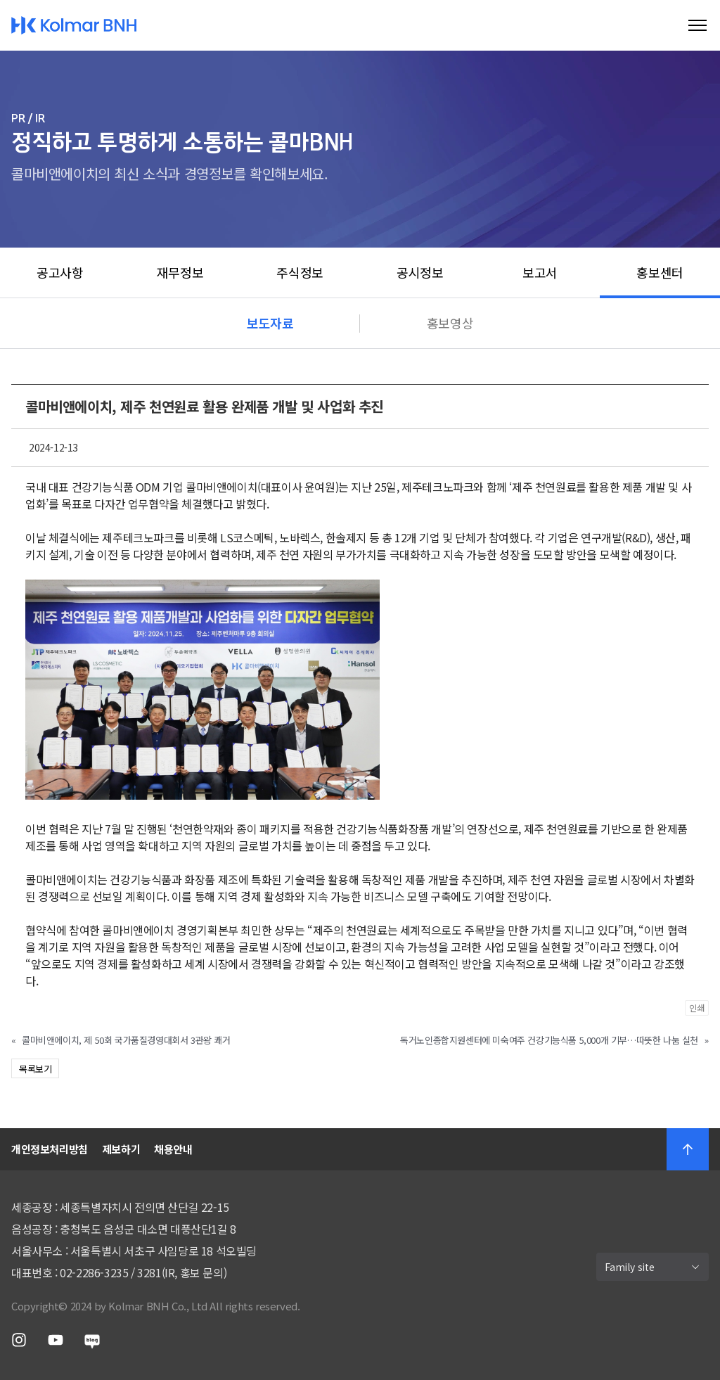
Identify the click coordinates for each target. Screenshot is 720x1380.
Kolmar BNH (74, 25)
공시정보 (420, 272)
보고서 (540, 272)
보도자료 (270, 323)
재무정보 (180, 272)
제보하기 (121, 1149)
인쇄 (697, 1008)
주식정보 (299, 272)
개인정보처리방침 (49, 1149)
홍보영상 (450, 323)
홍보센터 (659, 272)
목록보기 (35, 1068)
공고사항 (60, 272)
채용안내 (173, 1149)
